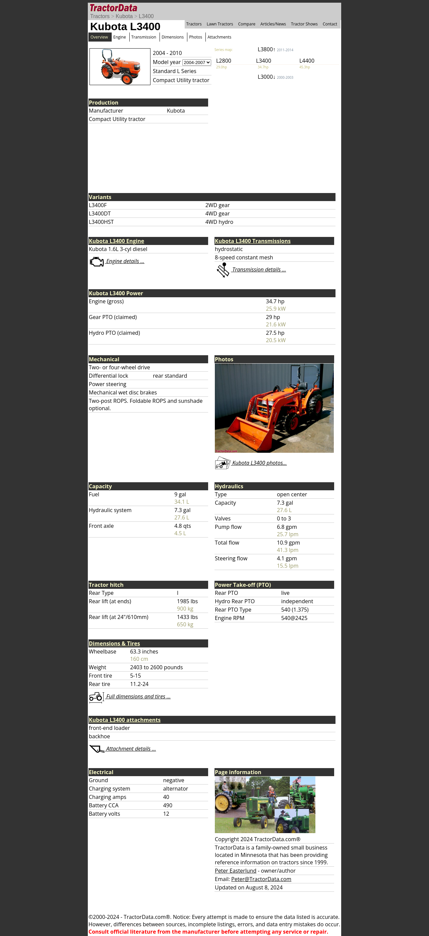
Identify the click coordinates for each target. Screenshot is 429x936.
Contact (330, 24)
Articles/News (273, 24)
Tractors (100, 16)
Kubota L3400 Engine (116, 241)
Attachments (219, 37)
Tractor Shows (304, 24)
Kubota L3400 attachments (125, 720)
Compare (246, 24)
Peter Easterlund (235, 870)
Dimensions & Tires (114, 643)
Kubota (124, 16)
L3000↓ (275, 76)
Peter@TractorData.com (261, 879)
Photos (195, 37)
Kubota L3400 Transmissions (253, 241)
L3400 (146, 16)
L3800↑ (275, 49)
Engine (119, 37)
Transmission (143, 37)
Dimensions (173, 37)
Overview (99, 37)
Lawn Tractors (220, 24)
